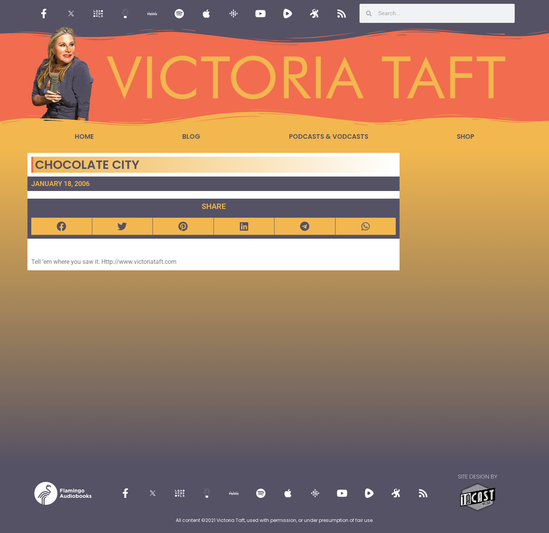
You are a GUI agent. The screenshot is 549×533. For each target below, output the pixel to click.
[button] (61, 226)
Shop (465, 136)
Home (84, 136)
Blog (191, 136)
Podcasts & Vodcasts (328, 136)
